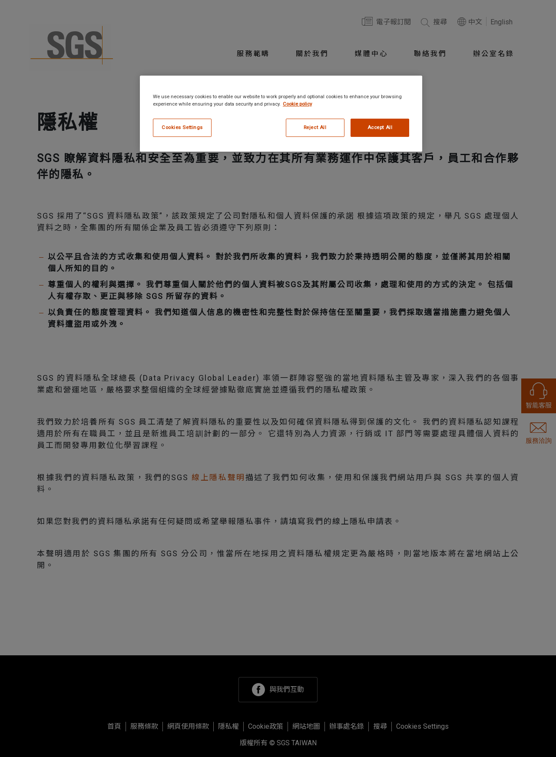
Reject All (315, 127)
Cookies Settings (182, 127)
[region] (281, 114)
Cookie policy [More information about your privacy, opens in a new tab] (297, 104)
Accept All (380, 127)
